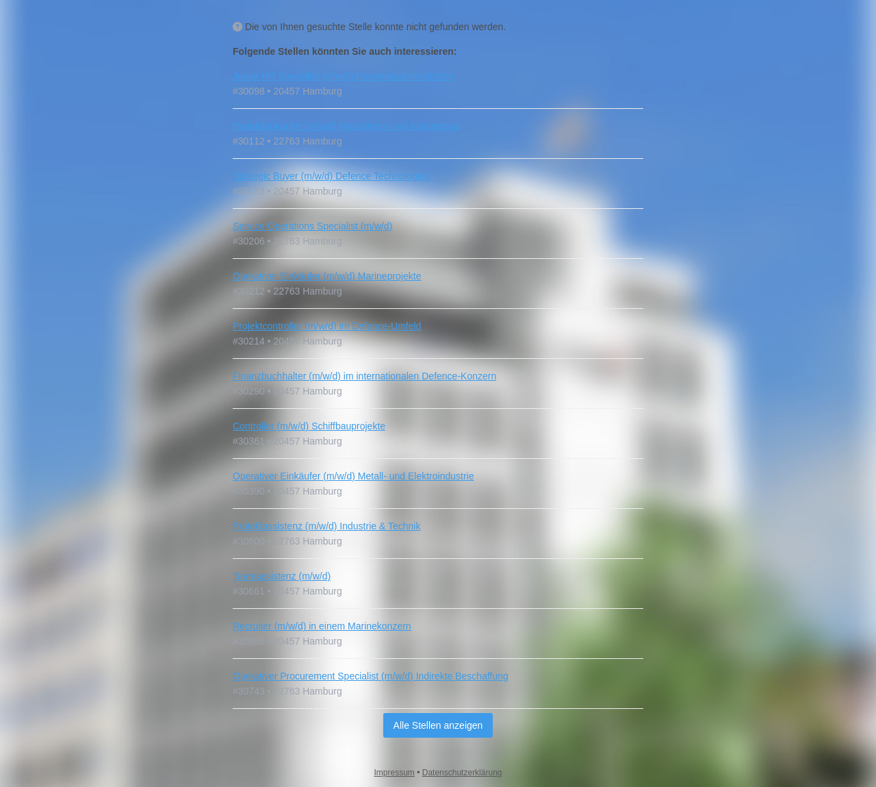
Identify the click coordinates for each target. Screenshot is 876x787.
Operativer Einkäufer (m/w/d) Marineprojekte (327, 276)
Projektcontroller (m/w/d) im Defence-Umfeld (327, 326)
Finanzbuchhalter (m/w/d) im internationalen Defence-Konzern (364, 376)
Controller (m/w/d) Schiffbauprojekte (309, 426)
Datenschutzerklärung (462, 772)
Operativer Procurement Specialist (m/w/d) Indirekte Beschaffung (370, 676)
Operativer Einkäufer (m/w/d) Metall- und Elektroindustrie (353, 476)
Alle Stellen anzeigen (438, 725)
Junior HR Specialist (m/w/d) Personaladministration (343, 76)
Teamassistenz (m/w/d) (282, 576)
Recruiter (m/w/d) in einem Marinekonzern (322, 626)
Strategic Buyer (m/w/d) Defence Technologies (331, 176)
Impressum (394, 772)
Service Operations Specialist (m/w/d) (312, 226)
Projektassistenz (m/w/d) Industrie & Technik (326, 526)
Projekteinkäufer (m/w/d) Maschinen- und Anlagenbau (347, 126)
